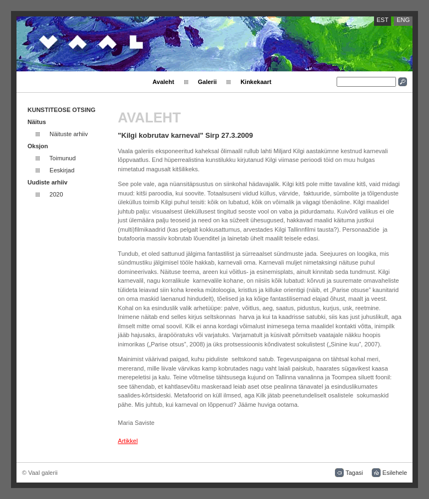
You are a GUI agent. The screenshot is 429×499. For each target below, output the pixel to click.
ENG (403, 19)
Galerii (207, 82)
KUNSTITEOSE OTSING (61, 109)
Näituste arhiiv (69, 134)
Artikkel (128, 441)
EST (382, 19)
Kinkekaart (255, 82)
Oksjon (38, 146)
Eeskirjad (62, 170)
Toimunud (63, 158)
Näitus (37, 122)
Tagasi (354, 472)
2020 (56, 194)
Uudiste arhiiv (48, 182)
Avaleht (163, 82)
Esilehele (394, 472)
